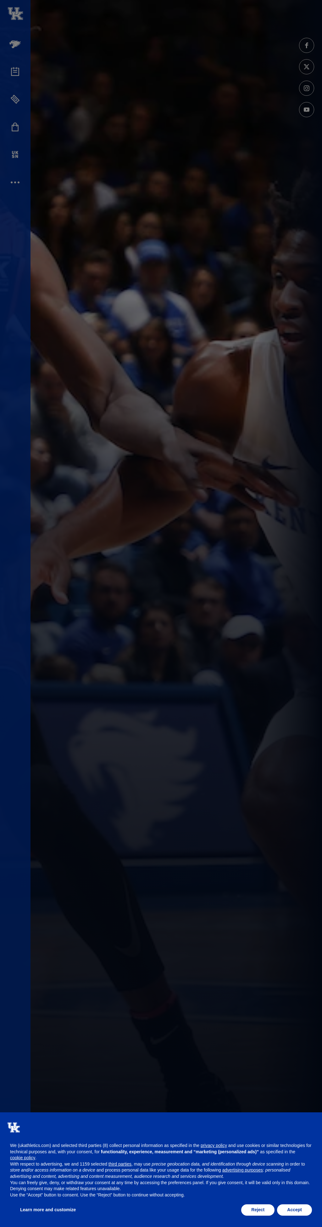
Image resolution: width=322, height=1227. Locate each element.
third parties (119, 1164)
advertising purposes (242, 1170)
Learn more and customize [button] (48, 1209)
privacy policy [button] (214, 1145)
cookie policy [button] (22, 1157)
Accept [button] (294, 1209)
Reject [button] (257, 1209)
